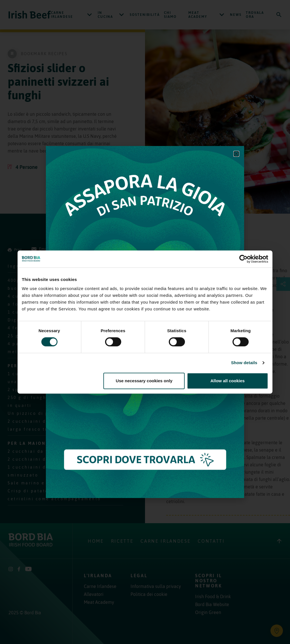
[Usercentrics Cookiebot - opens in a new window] (243, 259)
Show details (244, 362)
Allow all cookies (227, 380)
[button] (236, 154)
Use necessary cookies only (144, 380)
